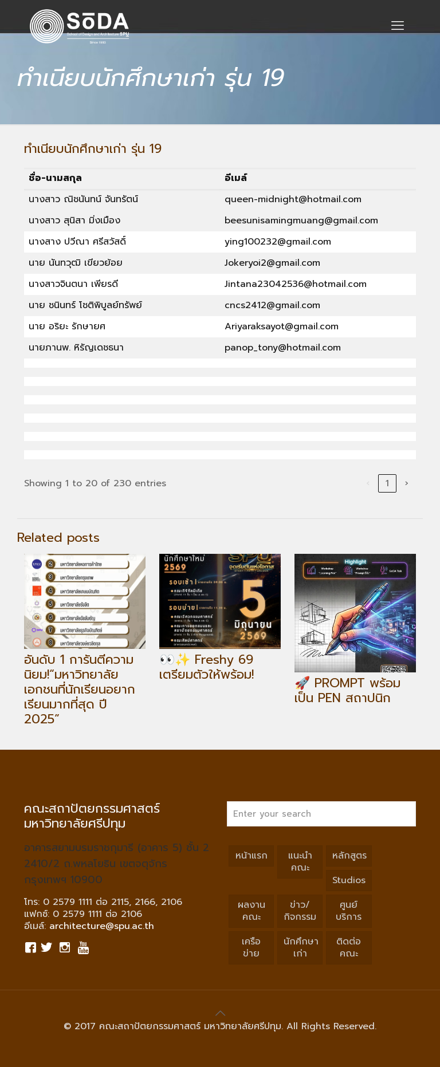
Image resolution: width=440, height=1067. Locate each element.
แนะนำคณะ (300, 862)
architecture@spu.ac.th (101, 926)
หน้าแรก (251, 856)
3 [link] (305, 483)
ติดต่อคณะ (348, 947)
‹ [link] (247, 483)
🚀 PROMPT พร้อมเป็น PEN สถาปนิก (347, 690)
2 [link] (286, 483)
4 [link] (325, 483)
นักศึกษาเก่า (301, 947)
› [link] (406, 483)
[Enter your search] (321, 813)
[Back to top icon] (220, 1013)
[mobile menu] (397, 26)
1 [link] (266, 483)
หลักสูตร (349, 856)
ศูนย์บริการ (349, 911)
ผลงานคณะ (251, 911)
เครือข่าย (251, 947)
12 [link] (387, 483)
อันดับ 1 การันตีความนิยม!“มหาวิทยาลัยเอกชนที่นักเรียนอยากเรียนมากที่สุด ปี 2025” (79, 689)
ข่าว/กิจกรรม (300, 911)
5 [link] (344, 483)
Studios (349, 880)
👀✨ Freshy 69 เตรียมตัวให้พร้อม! (206, 667)
